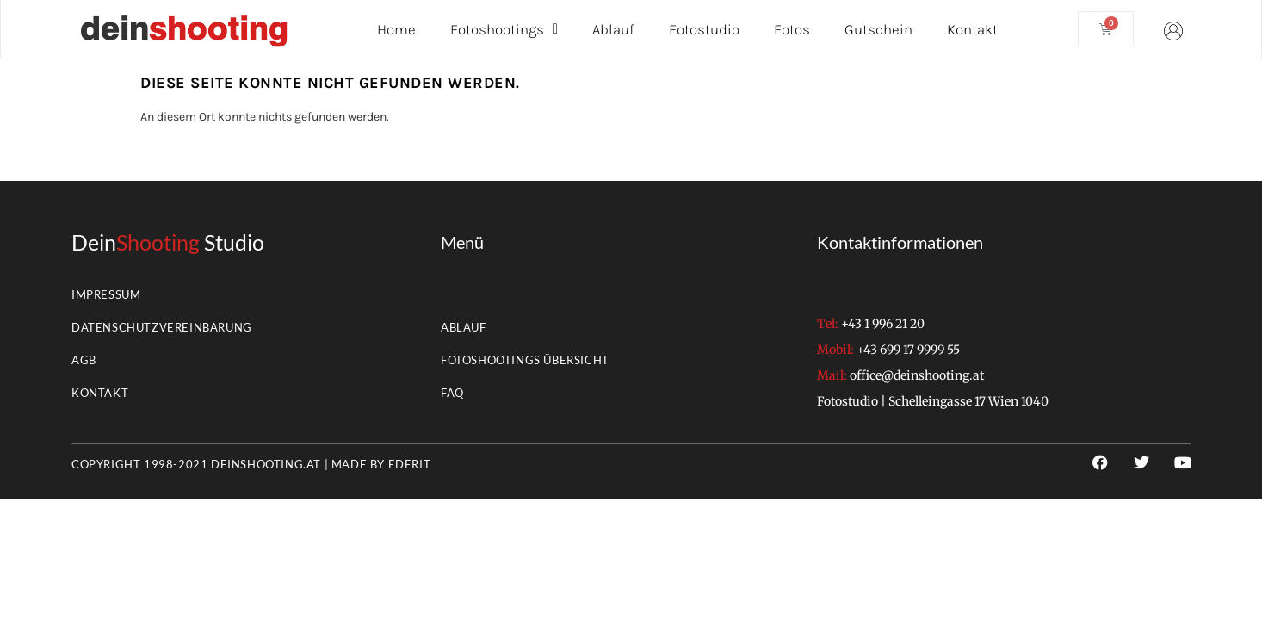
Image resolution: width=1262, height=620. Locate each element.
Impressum (105, 294)
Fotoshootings (504, 29)
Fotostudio (704, 29)
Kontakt (972, 29)
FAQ (452, 393)
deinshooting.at (266, 464)
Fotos (792, 29)
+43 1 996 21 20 (883, 324)
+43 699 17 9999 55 (908, 349)
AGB (83, 360)
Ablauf (613, 29)
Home (396, 29)
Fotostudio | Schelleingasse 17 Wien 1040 (933, 401)
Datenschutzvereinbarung (161, 327)
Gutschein (878, 29)
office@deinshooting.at (917, 375)
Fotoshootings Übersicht (525, 360)
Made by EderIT (380, 464)
